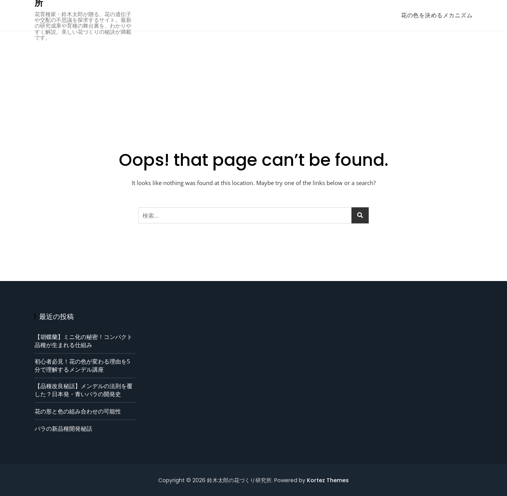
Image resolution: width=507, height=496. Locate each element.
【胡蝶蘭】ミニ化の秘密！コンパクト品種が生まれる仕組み (84, 341)
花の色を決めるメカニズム (436, 15)
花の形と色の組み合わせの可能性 (78, 411)
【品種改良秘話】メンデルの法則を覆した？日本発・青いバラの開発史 (84, 390)
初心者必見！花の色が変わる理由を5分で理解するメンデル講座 (82, 365)
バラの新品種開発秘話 (63, 428)
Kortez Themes (328, 480)
